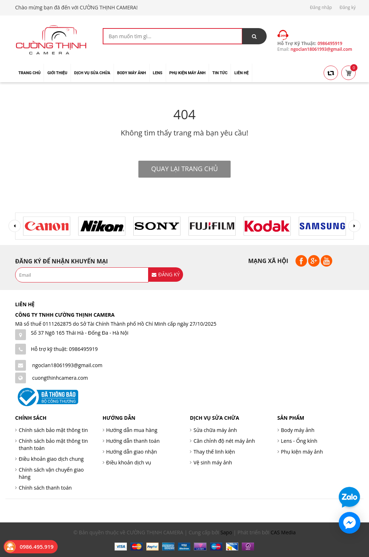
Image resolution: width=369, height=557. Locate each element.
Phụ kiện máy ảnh (302, 451)
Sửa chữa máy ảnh (215, 430)
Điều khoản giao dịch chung (51, 458)
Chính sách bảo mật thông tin (53, 430)
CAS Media (283, 532)
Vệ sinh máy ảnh (213, 462)
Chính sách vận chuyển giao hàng (51, 473)
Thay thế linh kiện (214, 451)
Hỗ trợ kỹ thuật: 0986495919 (64, 349)
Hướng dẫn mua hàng (131, 430)
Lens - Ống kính (299, 440)
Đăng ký (347, 7)
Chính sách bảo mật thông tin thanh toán (53, 444)
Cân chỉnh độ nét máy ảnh (224, 440)
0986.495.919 (37, 546)
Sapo (226, 532)
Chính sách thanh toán (45, 487)
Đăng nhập (321, 7)
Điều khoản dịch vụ (128, 462)
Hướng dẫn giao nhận (131, 451)
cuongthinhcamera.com (60, 377)
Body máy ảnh (298, 430)
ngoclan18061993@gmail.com (67, 365)
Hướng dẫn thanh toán (133, 440)
